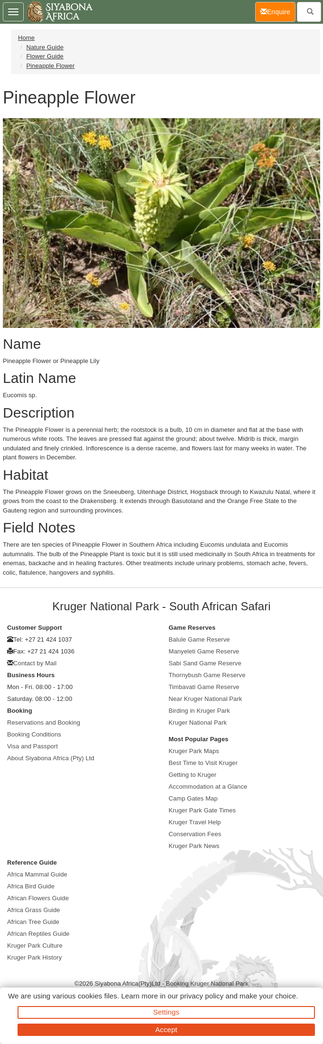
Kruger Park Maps (194, 751)
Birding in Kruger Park (199, 710)
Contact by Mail (34, 663)
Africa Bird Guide (31, 886)
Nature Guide (45, 47)
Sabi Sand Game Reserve (205, 663)
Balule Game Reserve (199, 639)
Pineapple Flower (50, 65)
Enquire (277, 11)
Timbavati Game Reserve (204, 686)
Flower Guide (45, 56)
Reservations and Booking (43, 722)
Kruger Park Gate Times (202, 810)
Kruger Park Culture (35, 945)
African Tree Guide (33, 921)
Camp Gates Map (193, 798)
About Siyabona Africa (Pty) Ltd (50, 758)
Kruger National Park (198, 722)
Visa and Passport (32, 746)
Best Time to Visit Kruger (203, 762)
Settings (166, 1012)
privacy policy (201, 996)
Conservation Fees (195, 834)
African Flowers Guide (38, 898)
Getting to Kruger (193, 774)
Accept (166, 1029)
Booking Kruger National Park (207, 983)
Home (26, 37)
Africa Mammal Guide (37, 874)
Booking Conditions (34, 734)
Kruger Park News (194, 845)
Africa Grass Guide (33, 910)
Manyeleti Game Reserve (204, 651)
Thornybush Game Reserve (207, 675)
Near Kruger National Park (205, 698)
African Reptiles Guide (38, 933)
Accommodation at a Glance (208, 786)
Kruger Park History (34, 957)
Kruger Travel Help (195, 822)
